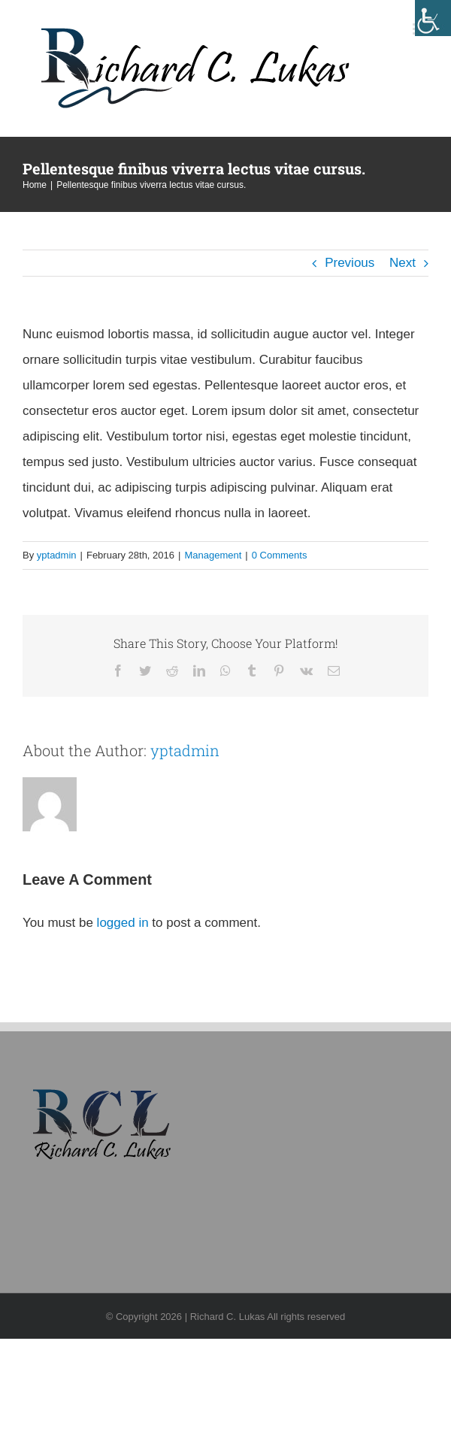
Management (212, 555)
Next (402, 263)
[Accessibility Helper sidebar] (433, 18)
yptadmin (57, 555)
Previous (349, 263)
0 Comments (279, 555)
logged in (123, 923)
